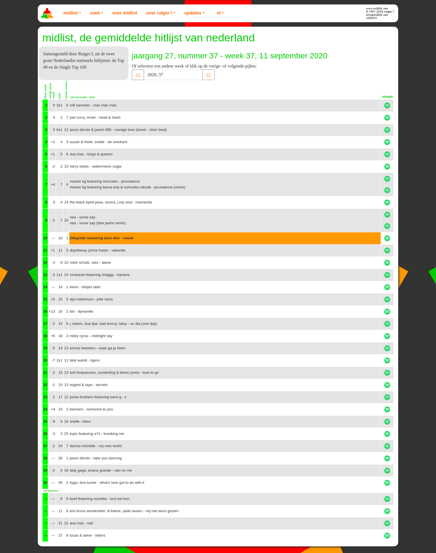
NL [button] (219, 13)
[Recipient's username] (173, 74)
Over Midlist (124, 13)
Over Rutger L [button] (159, 13)
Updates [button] (192, 13)
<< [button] (137, 74)
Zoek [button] (95, 13)
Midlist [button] (70, 13)
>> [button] (208, 74)
